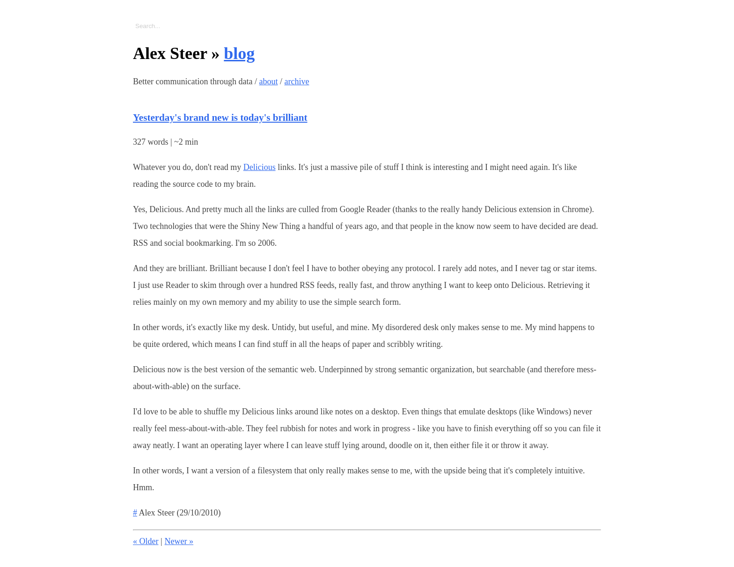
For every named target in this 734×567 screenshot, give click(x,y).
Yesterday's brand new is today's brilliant (220, 117)
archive (296, 81)
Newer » (179, 541)
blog (239, 53)
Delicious (259, 167)
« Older (145, 541)
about (268, 81)
